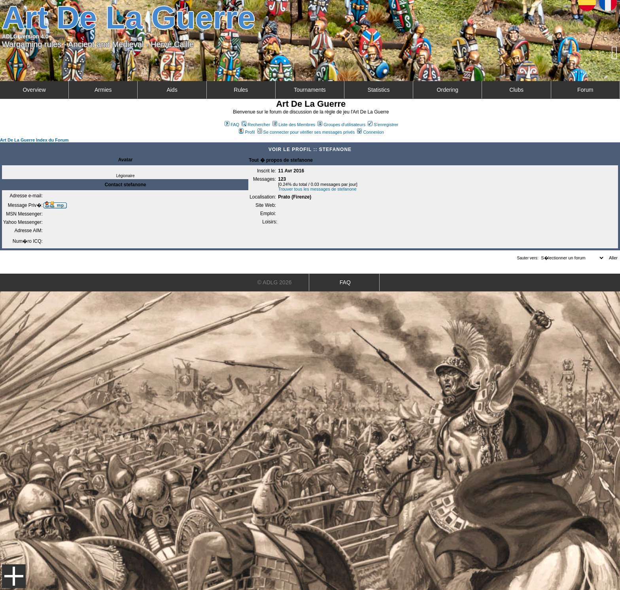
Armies (103, 90)
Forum (585, 90)
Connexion (370, 132)
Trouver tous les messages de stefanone (317, 189)
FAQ (232, 124)
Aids (171, 90)
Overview (34, 90)
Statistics (379, 90)
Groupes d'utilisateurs (341, 124)
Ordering (447, 90)
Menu (14, 576)
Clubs (516, 90)
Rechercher (256, 124)
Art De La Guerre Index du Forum (34, 140)
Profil (247, 132)
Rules (241, 90)
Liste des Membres (293, 124)
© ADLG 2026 (274, 282)
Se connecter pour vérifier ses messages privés (306, 132)
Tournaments (310, 90)
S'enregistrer (383, 124)
